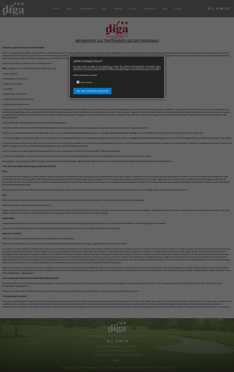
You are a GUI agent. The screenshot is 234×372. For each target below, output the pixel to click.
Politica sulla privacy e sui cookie (85, 75)
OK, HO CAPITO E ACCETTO (93, 91)
